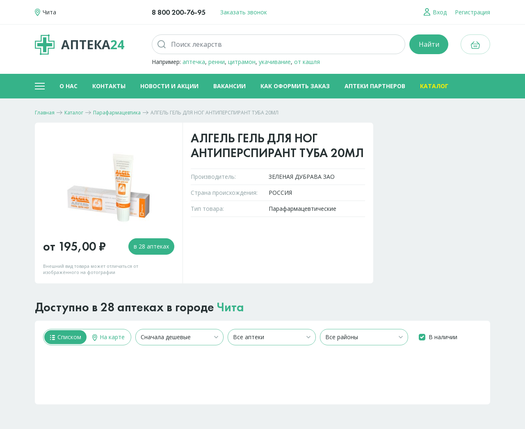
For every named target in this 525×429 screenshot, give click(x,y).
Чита (230, 307)
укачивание (275, 62)
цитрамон (242, 62)
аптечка (194, 62)
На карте (108, 337)
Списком (65, 337)
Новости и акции (169, 86)
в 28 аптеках (151, 246)
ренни (216, 62)
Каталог (434, 86)
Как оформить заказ (295, 86)
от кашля (307, 62)
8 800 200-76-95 (178, 12)
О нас (68, 86)
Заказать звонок (243, 12)
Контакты (109, 86)
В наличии (443, 337)
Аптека (79, 44)
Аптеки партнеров (375, 86)
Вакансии (229, 86)
